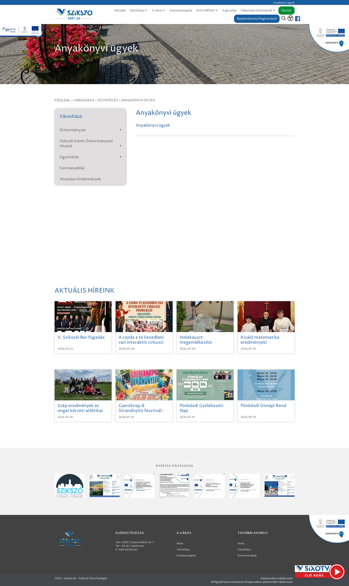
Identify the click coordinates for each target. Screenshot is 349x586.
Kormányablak (72, 168)
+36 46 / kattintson (132, 546)
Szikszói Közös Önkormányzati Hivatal (91, 144)
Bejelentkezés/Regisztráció (257, 19)
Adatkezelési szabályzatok (277, 578)
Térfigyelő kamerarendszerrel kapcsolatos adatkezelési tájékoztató (252, 582)
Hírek (180, 543)
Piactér (286, 10)
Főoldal (62, 100)
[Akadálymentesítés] (290, 18)
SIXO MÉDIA (207, 10)
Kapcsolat (229, 10)
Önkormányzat (91, 130)
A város (159, 10)
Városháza (139, 10)
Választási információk (258, 10)
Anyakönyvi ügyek (138, 100)
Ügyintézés (107, 100)
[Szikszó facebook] (294, 19)
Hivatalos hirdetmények (80, 179)
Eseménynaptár (181, 10)
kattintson (131, 549)
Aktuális (120, 10)
